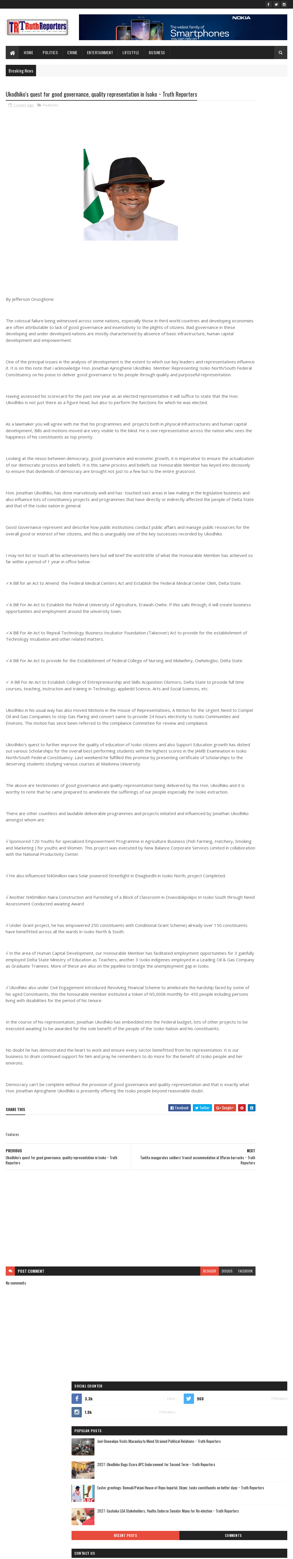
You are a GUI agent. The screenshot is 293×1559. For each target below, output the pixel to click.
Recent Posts (223, 252)
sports (263, 458)
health (210, 428)
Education (212, 408)
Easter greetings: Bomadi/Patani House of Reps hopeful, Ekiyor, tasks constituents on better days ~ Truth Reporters (244, 205)
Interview (236, 428)
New (250, 438)
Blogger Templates (80, 1551)
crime (254, 398)
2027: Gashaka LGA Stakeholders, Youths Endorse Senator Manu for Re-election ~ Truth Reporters (256, 232)
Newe (271, 438)
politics (235, 458)
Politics (50, 52)
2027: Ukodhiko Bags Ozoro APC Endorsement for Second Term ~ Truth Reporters (256, 179)
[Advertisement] (99, 1358)
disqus (165, 1411)
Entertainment (100, 52)
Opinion (238, 448)
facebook (183, 1411)
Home (28, 52)
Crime (72, 52)
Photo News (266, 448)
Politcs (210, 458)
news (209, 448)
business (228, 398)
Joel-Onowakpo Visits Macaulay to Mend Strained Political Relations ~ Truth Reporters (257, 155)
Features (50, 115)
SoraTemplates (32, 1551)
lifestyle (130, 52)
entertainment (243, 408)
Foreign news (245, 418)
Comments (266, 252)
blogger (147, 1411)
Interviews (265, 428)
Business (157, 52)
